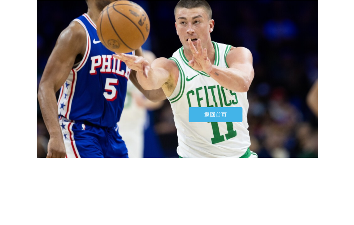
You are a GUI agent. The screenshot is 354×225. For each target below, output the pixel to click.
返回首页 (215, 115)
